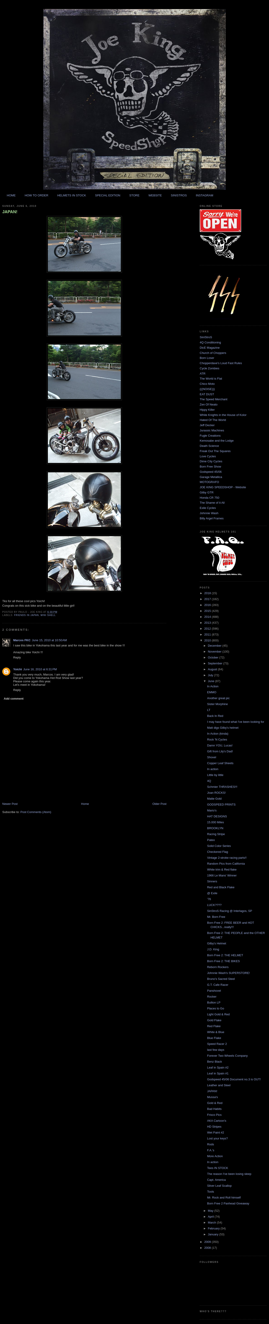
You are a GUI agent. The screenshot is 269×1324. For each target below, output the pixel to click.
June (211, 681)
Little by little (215, 775)
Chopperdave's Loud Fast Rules (221, 363)
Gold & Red (214, 1103)
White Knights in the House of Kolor (223, 415)
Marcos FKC (22, 640)
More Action (215, 1156)
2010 (208, 640)
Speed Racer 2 (217, 1044)
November (215, 651)
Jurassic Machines (212, 430)
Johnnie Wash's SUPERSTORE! (228, 973)
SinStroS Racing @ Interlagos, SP (229, 911)
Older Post (159, 804)
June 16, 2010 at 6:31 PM (40, 669)
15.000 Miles (215, 822)
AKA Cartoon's (216, 1120)
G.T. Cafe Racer (217, 984)
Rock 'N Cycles (217, 739)
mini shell (48, 615)
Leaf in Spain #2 (217, 1067)
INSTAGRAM (204, 195)
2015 (208, 611)
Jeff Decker (207, 425)
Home (85, 804)
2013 (208, 622)
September (215, 663)
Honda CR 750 (209, 497)
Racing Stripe (216, 834)
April (211, 1216)
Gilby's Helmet (216, 943)
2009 (208, 1242)
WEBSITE (155, 195)
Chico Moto (207, 383)
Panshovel (214, 990)
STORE (134, 195)
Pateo (211, 840)
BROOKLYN (215, 828)
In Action (212, 686)
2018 (208, 593)
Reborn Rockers (217, 967)
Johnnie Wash (209, 513)
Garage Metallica (211, 477)
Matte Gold (214, 798)
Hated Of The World (213, 420)
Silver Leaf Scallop (219, 1185)
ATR (202, 373)
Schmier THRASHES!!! (222, 786)
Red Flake (213, 1026)
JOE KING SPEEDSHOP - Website (223, 487)
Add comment (14, 698)
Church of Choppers (213, 353)
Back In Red (215, 716)
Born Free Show (210, 466)
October (213, 657)
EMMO (211, 692)
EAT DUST (207, 394)
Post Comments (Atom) (36, 812)
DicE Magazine (210, 347)
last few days (215, 1049)
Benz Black (214, 1061)
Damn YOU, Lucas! (220, 745)
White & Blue (215, 1032)
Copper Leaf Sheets (220, 763)
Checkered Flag (217, 851)
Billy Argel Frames (212, 518)
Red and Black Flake (220, 887)
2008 (208, 1247)
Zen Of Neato (208, 404)
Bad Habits (214, 1109)
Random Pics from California (226, 863)
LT (208, 710)
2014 (208, 616)
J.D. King (213, 949)
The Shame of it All (212, 502)
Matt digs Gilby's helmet (222, 727)
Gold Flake (214, 1020)
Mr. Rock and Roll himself (224, 1197)
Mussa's (212, 1097)
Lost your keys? (217, 1138)
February (214, 1228)
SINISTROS (179, 195)
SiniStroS (206, 337)
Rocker (211, 996)
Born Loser (207, 358)
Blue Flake (214, 1038)
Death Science (209, 446)
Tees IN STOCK (217, 1168)
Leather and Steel (218, 1085)
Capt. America (216, 1179)
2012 (208, 628)
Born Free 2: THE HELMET (225, 955)
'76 (209, 899)
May (211, 1210)
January (213, 1234)
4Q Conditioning (210, 342)
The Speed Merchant (213, 399)
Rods (210, 1144)
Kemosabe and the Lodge (217, 440)
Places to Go (215, 1008)
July (211, 675)
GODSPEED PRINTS (221, 804)
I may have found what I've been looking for (235, 721)
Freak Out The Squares (215, 451)
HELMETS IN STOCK (71, 195)
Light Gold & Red (218, 1014)
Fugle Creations (210, 435)
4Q (209, 781)
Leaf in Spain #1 (217, 1073)
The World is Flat (211, 378)
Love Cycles (208, 456)
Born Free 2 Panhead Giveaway (228, 1203)
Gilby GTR (207, 492)
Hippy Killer (207, 409)
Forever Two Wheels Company (227, 1055)
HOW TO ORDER (36, 195)
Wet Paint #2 (215, 1132)
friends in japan (26, 615)
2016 (208, 605)
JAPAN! (9, 212)
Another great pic (218, 698)
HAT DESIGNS (217, 816)
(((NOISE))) (207, 389)
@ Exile (212, 893)
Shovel (211, 757)
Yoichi (17, 669)
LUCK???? (214, 905)
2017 (208, 599)
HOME (11, 195)
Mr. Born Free (216, 917)
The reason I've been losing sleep (229, 1174)
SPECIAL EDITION (107, 195)
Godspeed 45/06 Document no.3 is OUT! (234, 1079)
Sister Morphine (217, 704)
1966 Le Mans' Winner (222, 875)
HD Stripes (214, 1126)
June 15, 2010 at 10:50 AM (49, 640)
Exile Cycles (208, 508)
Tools (210, 1191)
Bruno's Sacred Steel (221, 979)
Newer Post (10, 804)
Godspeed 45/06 (211, 471)
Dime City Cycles (211, 461)
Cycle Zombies (209, 368)
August (213, 669)
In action (212, 769)
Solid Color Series (219, 846)
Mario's (212, 810)
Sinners (212, 881)
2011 (208, 634)
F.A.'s (210, 1150)
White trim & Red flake (221, 869)
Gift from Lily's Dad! (220, 751)
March (212, 1222)
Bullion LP (213, 1002)
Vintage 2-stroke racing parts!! (226, 857)
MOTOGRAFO (209, 482)
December (215, 645)
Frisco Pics (214, 1114)
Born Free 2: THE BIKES (223, 961)
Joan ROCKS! (216, 792)
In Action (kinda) (217, 733)
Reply (17, 657)
